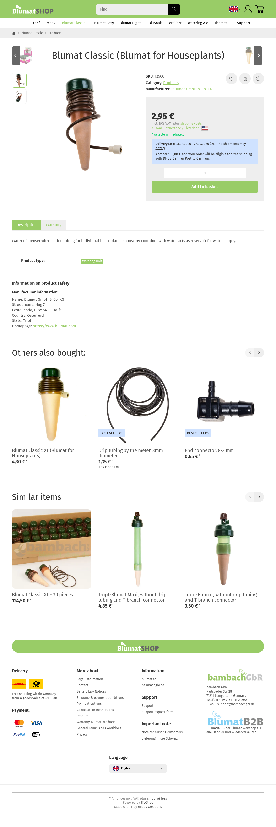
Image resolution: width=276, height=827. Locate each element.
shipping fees (157, 798)
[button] (19, 80)
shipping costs (191, 124)
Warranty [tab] (53, 225)
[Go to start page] (33, 9)
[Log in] (248, 9)
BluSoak (155, 23)
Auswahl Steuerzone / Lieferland (180, 128)
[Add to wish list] (231, 78)
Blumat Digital (131, 23)
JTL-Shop (147, 802)
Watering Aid (198, 23)
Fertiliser (175, 23)
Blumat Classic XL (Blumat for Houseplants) (43, 453)
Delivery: (20, 671)
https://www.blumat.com (54, 326)
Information (153, 671)
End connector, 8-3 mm (209, 450)
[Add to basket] (205, 187)
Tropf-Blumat (43, 23)
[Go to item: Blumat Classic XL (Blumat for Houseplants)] (249, 55)
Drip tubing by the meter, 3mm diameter (130, 453)
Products (171, 82)
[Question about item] (258, 78)
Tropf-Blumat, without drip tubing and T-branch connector (220, 597)
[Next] (259, 352)
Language (118, 757)
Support (245, 23)
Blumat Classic (75, 23)
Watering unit (92, 261)
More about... (89, 671)
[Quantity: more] (252, 173)
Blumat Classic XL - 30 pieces (42, 594)
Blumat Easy (104, 23)
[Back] (250, 352)
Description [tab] (26, 225)
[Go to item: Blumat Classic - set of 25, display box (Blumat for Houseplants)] (26, 55)
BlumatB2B (214, 728)
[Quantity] (205, 173)
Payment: (20, 710)
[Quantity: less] (158, 173)
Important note (156, 724)
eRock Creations (150, 807)
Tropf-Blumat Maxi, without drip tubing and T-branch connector (132, 597)
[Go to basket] (259, 9)
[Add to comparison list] (245, 78)
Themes (222, 23)
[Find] (138, 9)
